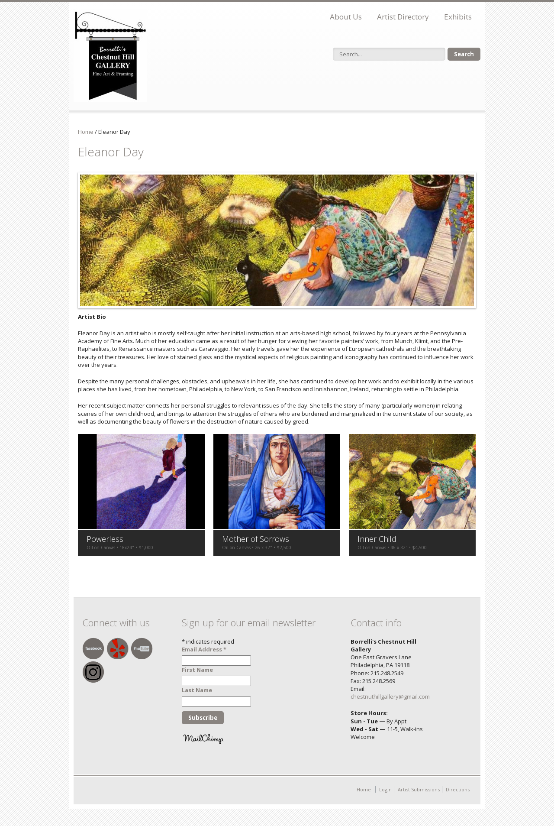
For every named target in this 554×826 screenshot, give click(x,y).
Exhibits (458, 17)
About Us (346, 17)
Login (385, 789)
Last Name (197, 690)
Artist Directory (403, 17)
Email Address (204, 649)
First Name (197, 670)
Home (85, 132)
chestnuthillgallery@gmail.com (390, 696)
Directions (458, 789)
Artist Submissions (419, 789)
